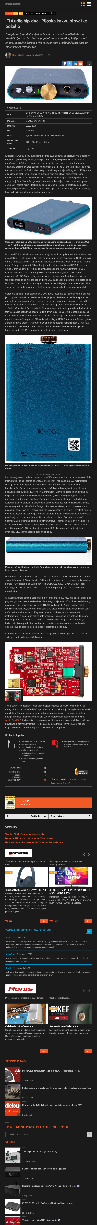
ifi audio (26, 13)
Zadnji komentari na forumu (28, 930)
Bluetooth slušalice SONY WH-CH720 (25, 889)
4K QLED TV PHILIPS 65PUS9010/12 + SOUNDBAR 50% (69, 891)
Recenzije (9, 13)
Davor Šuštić (18, 55)
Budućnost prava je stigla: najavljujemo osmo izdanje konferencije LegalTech (56, 1088)
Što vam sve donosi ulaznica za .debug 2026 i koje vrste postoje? (51, 1071)
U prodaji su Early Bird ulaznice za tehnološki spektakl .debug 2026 (52, 1105)
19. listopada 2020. (20, 938)
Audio (16, 13)
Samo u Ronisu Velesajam (63, 1026)
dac (32, 13)
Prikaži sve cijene (78, 780)
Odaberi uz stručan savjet (19, 1026)
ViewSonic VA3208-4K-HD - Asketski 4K (41, 1220)
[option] (26, 891)
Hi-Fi (20, 13)
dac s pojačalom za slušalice (45, 13)
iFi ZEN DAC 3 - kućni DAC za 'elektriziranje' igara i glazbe (47, 1203)
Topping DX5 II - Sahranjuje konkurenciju (25, 834)
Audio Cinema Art (64, 783)
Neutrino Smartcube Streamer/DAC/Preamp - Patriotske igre (34, 842)
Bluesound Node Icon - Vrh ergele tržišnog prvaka (29, 838)
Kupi (44, 921)
